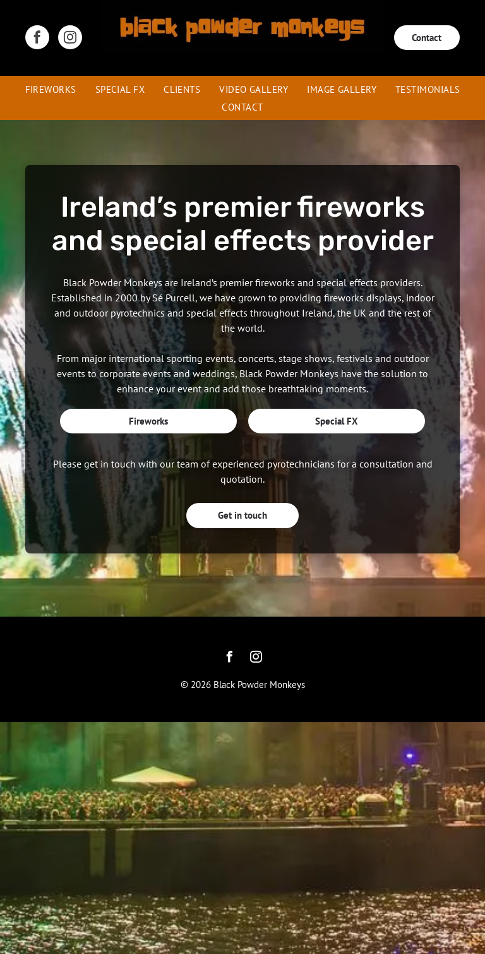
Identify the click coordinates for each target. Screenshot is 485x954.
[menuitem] (51, 89)
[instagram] (70, 38)
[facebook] (37, 38)
